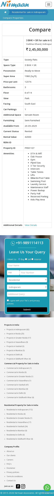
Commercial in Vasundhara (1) (19, 380)
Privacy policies (13, 472)
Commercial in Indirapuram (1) (19, 368)
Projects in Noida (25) (15, 333)
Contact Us (11, 480)
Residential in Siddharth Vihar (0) (20, 439)
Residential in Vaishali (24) (17, 426)
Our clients (11, 455)
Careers (10, 460)
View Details (31, 225)
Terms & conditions (15, 476)
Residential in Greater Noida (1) (19, 418)
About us (10, 451)
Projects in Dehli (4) (14, 354)
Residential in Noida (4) (16, 414)
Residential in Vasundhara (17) (19, 422)
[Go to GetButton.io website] (47, 493)
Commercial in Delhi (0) (16, 393)
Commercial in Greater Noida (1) (20, 376)
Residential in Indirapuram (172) (20, 409)
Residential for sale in (29, 12)
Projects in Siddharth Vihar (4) (19, 359)
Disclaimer (11, 468)
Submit (27, 309)
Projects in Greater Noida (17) (19, 338)
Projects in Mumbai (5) (16, 350)
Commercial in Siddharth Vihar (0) (20, 397)
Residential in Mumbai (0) (17, 430)
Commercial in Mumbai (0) (17, 389)
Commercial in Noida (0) (16, 372)
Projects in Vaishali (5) (15, 346)
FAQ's (9, 464)
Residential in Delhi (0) (15, 435)
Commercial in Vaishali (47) (18, 385)
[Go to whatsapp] (47, 487)
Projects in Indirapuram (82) (18, 329)
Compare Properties (13, 17)
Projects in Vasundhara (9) (17, 342)
